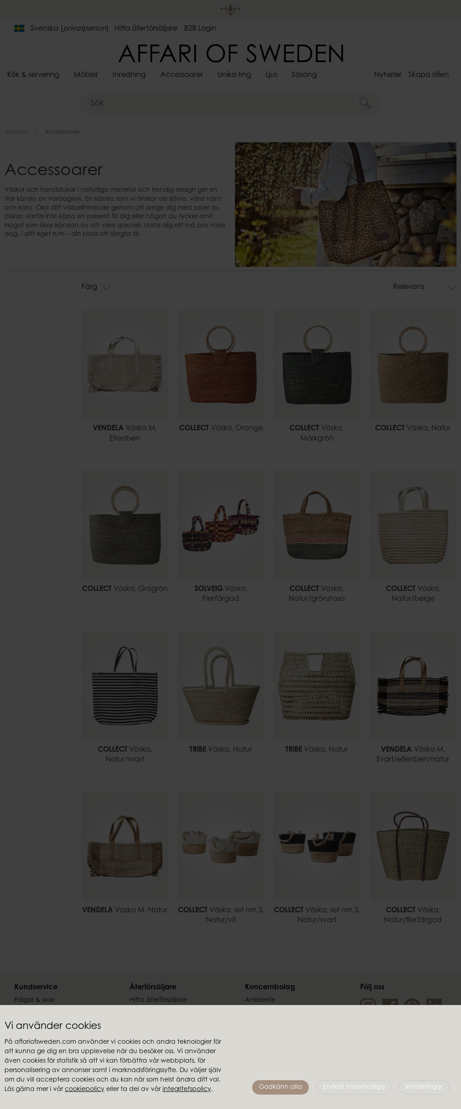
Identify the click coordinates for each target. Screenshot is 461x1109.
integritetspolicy (187, 1089)
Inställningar (424, 1087)
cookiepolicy (84, 1089)
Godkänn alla (280, 1087)
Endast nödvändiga (354, 1087)
